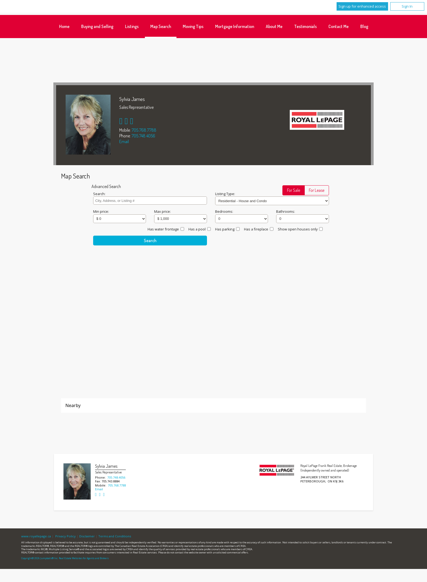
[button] (293, 190)
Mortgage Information (234, 26)
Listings (132, 26)
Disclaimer (87, 536)
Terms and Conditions (114, 536)
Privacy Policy (65, 536)
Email (124, 141)
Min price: (101, 211)
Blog (364, 26)
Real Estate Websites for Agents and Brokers (84, 558)
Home (64, 26)
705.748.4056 (143, 135)
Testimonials (305, 26)
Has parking (224, 229)
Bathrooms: (285, 211)
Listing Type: (225, 193)
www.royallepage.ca (36, 536)
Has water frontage (163, 229)
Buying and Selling (97, 26)
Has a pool (197, 229)
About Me (274, 26)
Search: (99, 193)
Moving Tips (193, 26)
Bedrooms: (224, 211)
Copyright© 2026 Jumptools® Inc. (39, 558)
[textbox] (150, 200)
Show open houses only (298, 229)
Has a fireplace (256, 229)
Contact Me (338, 26)
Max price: (162, 211)
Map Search (160, 26)
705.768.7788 (144, 130)
